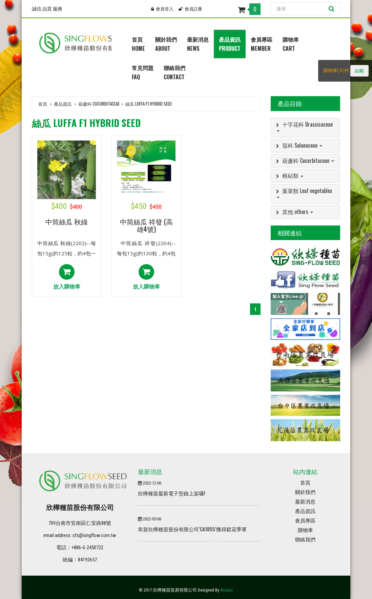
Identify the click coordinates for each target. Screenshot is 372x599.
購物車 (305, 530)
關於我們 (305, 492)
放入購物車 (66, 277)
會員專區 (305, 521)
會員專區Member (261, 43)
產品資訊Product (230, 43)
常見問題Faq (142, 72)
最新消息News (198, 43)
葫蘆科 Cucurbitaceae (99, 103)
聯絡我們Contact (174, 72)
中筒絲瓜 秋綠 (66, 222)
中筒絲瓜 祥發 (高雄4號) (146, 225)
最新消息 (305, 502)
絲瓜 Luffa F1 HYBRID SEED (148, 103)
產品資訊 (62, 103)
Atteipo (226, 590)
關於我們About (166, 43)
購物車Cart (291, 43)
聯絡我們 (305, 540)
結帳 (359, 70)
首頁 (42, 103)
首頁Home (138, 43)
